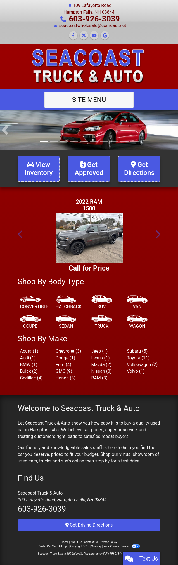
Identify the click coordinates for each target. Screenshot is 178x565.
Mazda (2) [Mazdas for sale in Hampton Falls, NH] (101, 364)
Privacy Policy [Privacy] (108, 542)
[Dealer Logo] (89, 66)
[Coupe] (30, 322)
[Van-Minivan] (137, 302)
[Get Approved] (89, 169)
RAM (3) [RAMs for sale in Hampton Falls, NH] (99, 378)
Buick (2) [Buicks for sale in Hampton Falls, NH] (29, 371)
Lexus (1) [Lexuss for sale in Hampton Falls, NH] (100, 358)
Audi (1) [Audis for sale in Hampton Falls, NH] (28, 358)
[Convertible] (34, 302)
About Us (76, 542)
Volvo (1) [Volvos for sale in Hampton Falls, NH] (136, 371)
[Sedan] (66, 322)
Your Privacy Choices (122, 546)
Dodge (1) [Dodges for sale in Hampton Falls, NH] (65, 358)
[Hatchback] (69, 302)
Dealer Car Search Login (53, 546)
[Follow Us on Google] (105, 35)
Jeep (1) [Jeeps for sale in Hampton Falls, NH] (99, 351)
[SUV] (101, 302)
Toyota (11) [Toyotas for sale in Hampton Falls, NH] (138, 358)
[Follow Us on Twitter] (84, 35)
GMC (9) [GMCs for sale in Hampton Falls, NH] (64, 371)
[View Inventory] (39, 169)
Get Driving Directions (89, 525)
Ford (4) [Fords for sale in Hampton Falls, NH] (63, 364)
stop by (102, 461)
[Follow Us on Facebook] (73, 35)
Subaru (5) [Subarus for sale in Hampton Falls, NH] (137, 351)
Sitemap (96, 546)
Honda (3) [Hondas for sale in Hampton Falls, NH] (65, 378)
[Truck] (101, 322)
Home (64, 542)
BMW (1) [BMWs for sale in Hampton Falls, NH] (28, 364)
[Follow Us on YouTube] (94, 35)
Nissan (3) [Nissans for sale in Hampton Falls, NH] (101, 371)
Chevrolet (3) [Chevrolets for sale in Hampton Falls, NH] (68, 351)
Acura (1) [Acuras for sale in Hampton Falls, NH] (29, 351)
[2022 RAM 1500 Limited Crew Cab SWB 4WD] (89, 238)
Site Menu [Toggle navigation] (89, 100)
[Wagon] (137, 322)
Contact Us (91, 542)
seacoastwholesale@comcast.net (92, 25)
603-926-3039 (94, 18)
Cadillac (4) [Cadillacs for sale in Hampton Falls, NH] (31, 378)
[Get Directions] (139, 169)
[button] (5, 130)
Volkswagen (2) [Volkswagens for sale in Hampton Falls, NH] (142, 364)
